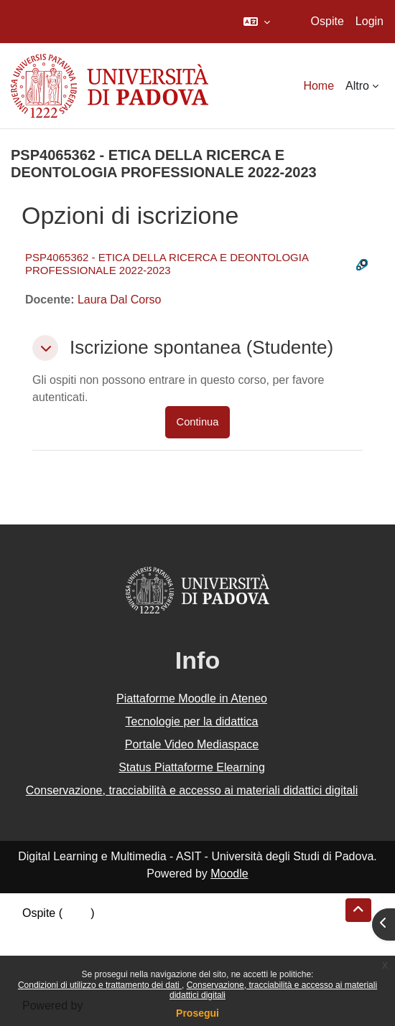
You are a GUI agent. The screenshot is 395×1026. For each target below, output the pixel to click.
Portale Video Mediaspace (192, 744)
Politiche (43, 947)
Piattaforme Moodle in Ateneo (191, 698)
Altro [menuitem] (357, 86)
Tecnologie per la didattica (191, 721)
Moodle (229, 873)
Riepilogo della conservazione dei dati (118, 930)
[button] (257, 21)
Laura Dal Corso (120, 299)
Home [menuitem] (318, 86)
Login (370, 21)
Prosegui (197, 1013)
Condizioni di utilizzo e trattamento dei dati (100, 985)
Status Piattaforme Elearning (191, 767)
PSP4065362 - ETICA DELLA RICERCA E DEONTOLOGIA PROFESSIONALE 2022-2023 (166, 263)
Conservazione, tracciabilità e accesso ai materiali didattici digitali (192, 790)
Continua (198, 422)
